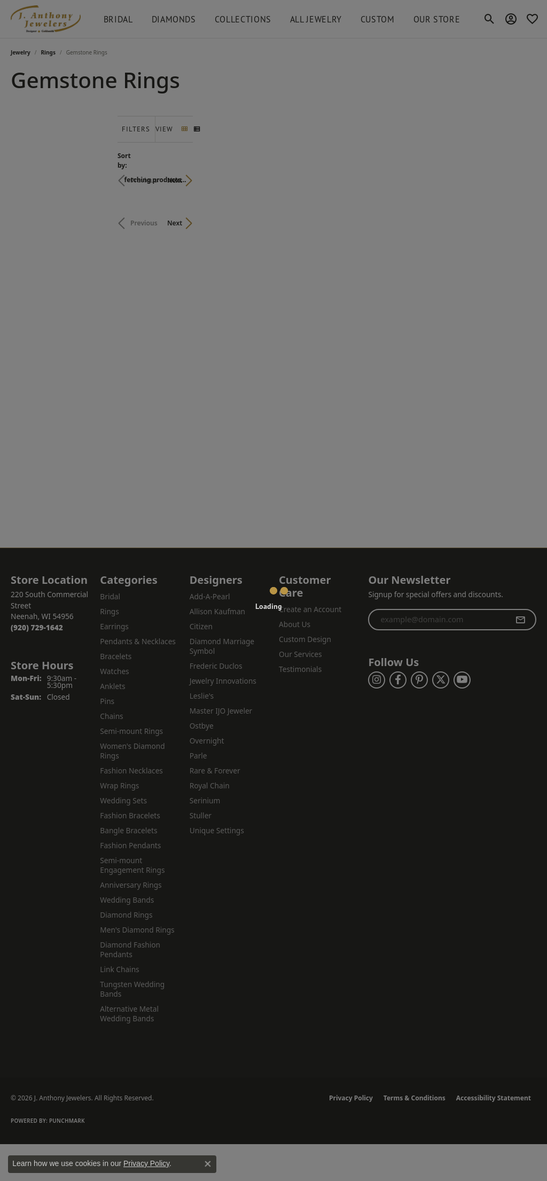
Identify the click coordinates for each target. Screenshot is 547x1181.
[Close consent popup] (208, 1164)
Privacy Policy (146, 1163)
